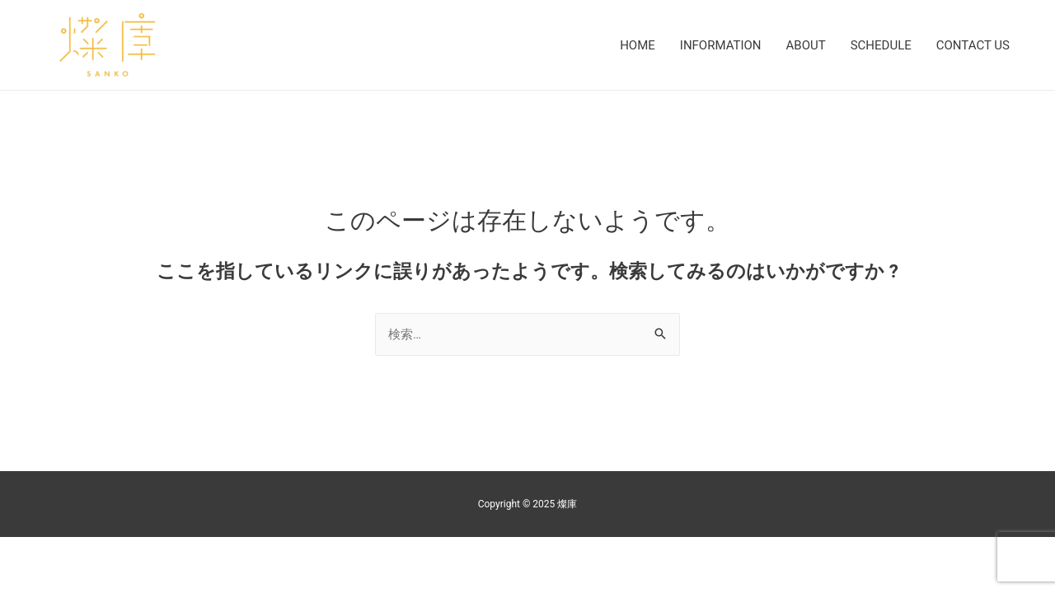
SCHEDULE (881, 45)
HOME (637, 45)
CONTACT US (973, 45)
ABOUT (806, 45)
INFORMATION (721, 45)
